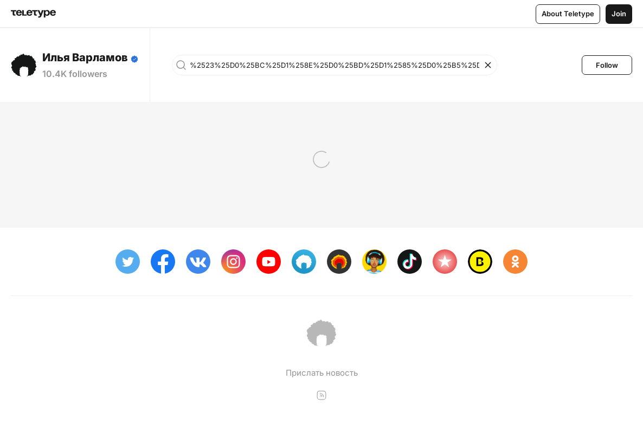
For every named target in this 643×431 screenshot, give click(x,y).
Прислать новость (322, 373)
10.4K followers (74, 73)
